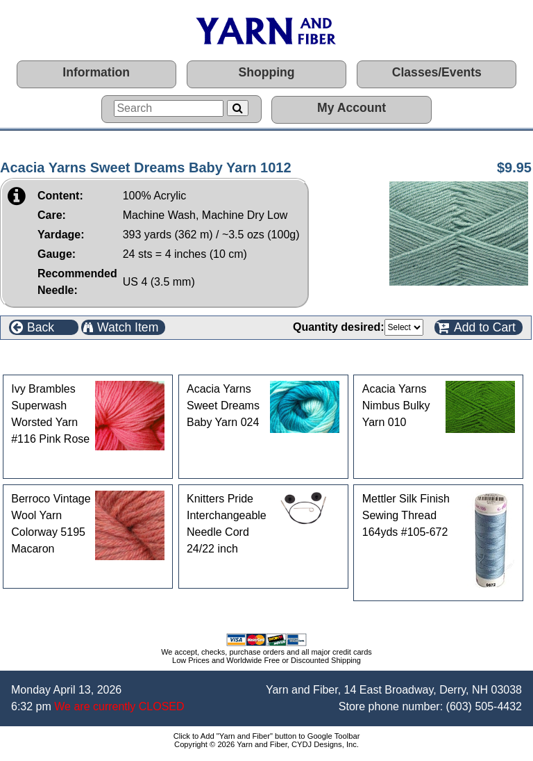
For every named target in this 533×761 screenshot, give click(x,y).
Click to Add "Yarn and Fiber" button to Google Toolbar (267, 736)
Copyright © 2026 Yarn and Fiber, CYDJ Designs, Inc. (266, 744)
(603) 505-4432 (484, 706)
